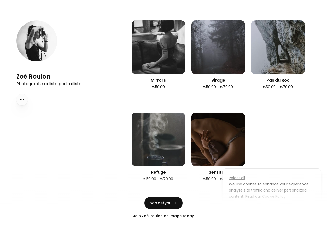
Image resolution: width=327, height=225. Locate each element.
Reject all (237, 178)
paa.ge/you (163, 203)
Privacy (8, 220)
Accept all (273, 208)
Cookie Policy (273, 196)
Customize (242, 208)
